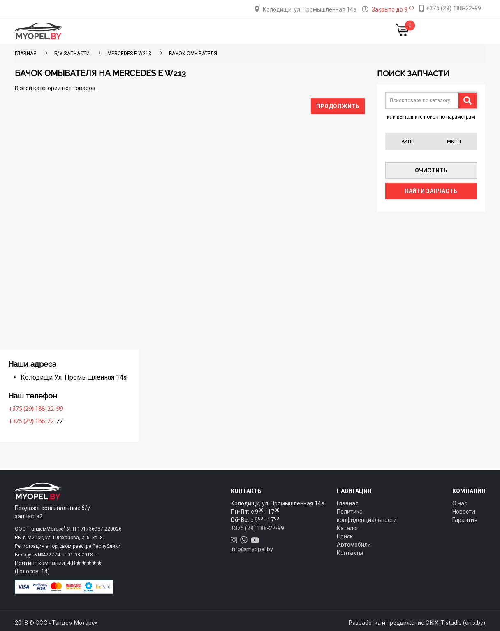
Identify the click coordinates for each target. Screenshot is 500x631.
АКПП (407, 141)
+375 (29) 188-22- (41, 421)
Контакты (305, 31)
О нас (459, 503)
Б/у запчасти (72, 53)
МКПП (454, 141)
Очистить (431, 170)
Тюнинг (193, 31)
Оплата (224, 31)
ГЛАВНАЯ (26, 53)
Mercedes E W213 (129, 53)
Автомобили (354, 544)
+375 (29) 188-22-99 (44, 409)
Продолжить (337, 106)
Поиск (345, 536)
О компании (262, 31)
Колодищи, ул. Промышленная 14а (309, 9)
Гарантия (464, 520)
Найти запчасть (431, 191)
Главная (126, 31)
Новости (342, 31)
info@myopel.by (252, 549)
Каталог (159, 31)
